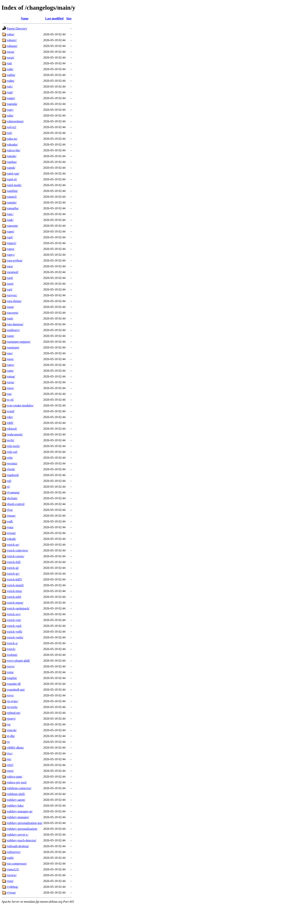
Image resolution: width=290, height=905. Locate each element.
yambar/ (12, 162)
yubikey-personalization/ (22, 828)
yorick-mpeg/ (15, 602)
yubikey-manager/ (18, 817)
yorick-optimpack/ (18, 608)
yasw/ (10, 359)
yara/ (10, 266)
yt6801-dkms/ (15, 747)
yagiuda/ (12, 104)
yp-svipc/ (12, 701)
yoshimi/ (12, 654)
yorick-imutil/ (15, 585)
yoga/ (10, 527)
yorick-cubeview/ (17, 550)
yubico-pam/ (14, 776)
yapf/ (10, 237)
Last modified (54, 18)
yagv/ (10, 109)
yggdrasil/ (13, 475)
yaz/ (9, 393)
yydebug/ (12, 886)
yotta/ (10, 672)
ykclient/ (12, 498)
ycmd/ (10, 411)
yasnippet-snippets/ (19, 341)
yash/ (10, 318)
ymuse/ (11, 515)
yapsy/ (11, 254)
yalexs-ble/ (13, 150)
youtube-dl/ (14, 683)
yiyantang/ (13, 492)
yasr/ (10, 353)
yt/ (8, 741)
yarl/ (9, 289)
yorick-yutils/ (15, 637)
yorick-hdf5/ (14, 579)
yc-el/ (10, 399)
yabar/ (10, 34)
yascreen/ (12, 312)
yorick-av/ (13, 544)
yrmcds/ (12, 730)
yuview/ (12, 875)
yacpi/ (10, 57)
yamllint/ (12, 191)
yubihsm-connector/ (19, 788)
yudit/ (10, 857)
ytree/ (10, 770)
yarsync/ (12, 295)
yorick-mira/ (14, 591)
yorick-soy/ (14, 614)
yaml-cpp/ (13, 173)
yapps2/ (11, 243)
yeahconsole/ (15, 434)
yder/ (10, 417)
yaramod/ (12, 272)
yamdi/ (11, 167)
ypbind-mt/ (13, 712)
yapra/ (10, 249)
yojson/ (11, 533)
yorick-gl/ (13, 567)
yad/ (9, 63)
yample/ (12, 202)
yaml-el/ (12, 179)
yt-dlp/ (11, 736)
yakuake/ (12, 144)
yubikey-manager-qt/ (20, 811)
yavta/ (10, 382)
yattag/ (11, 376)
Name (24, 18)
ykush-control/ (16, 504)
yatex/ (10, 364)
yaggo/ (11, 98)
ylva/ (10, 509)
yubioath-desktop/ (18, 846)
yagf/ (10, 92)
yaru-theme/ (14, 301)
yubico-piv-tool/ (17, 782)
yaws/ (10, 388)
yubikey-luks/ (15, 805)
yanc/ (10, 214)
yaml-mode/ (14, 185)
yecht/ (10, 440)
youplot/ (12, 678)
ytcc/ (10, 753)
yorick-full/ (14, 562)
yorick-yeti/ (14, 620)
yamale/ (12, 156)
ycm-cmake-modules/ (20, 405)
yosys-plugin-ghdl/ (18, 660)
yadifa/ (11, 75)
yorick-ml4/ (14, 596)
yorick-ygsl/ (14, 625)
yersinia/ (12, 463)
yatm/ (10, 370)
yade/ (10, 69)
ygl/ (9, 480)
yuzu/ (10, 881)
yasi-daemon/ (15, 324)
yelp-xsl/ (12, 451)
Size (69, 18)
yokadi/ (11, 538)
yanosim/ (12, 225)
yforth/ (11, 469)
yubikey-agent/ (16, 799)
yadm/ (10, 80)
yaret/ (10, 283)
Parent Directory (17, 28)
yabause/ (12, 46)
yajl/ (9, 133)
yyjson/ (11, 892)
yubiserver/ (14, 852)
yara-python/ (15, 260)
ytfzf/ (10, 765)
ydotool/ (12, 428)
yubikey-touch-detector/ (21, 840)
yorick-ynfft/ (14, 631)
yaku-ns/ (12, 138)
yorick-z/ (12, 643)
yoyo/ (10, 695)
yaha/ (10, 115)
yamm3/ (12, 196)
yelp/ (10, 457)
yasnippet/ (13, 347)
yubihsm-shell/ (16, 794)
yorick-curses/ (15, 556)
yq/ (9, 724)
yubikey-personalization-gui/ (24, 823)
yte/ (9, 759)
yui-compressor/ (17, 863)
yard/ (10, 278)
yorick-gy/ (13, 573)
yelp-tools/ (13, 446)
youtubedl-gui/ (16, 689)
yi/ (8, 486)
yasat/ (10, 306)
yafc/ (10, 86)
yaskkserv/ (13, 330)
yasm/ (10, 335)
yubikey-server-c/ (18, 834)
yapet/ (10, 231)
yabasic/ (12, 40)
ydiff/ (10, 422)
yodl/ (10, 521)
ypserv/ (11, 718)
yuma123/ (13, 869)
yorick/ (11, 649)
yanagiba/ (13, 208)
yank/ (10, 220)
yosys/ (11, 666)
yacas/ (10, 51)
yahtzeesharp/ (15, 121)
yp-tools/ (12, 707)
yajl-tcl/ (11, 127)
